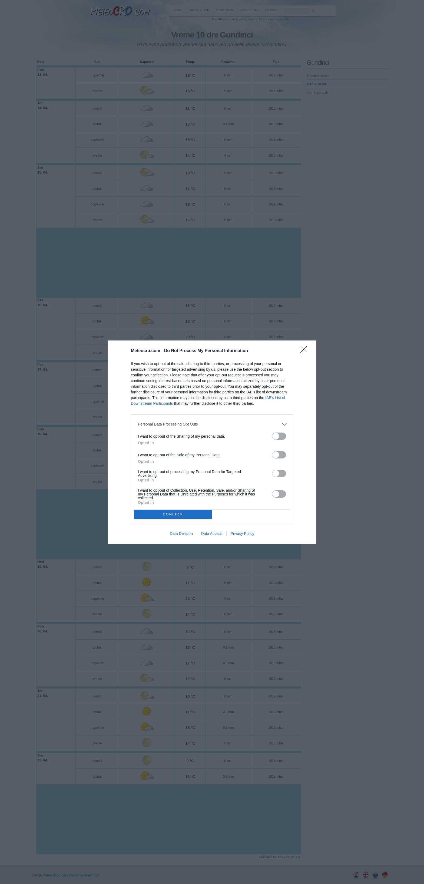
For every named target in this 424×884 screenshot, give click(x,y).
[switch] (279, 436)
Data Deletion (181, 533)
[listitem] (212, 424)
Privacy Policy (242, 533)
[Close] (305, 351)
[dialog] (212, 442)
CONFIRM (173, 514)
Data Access (211, 533)
